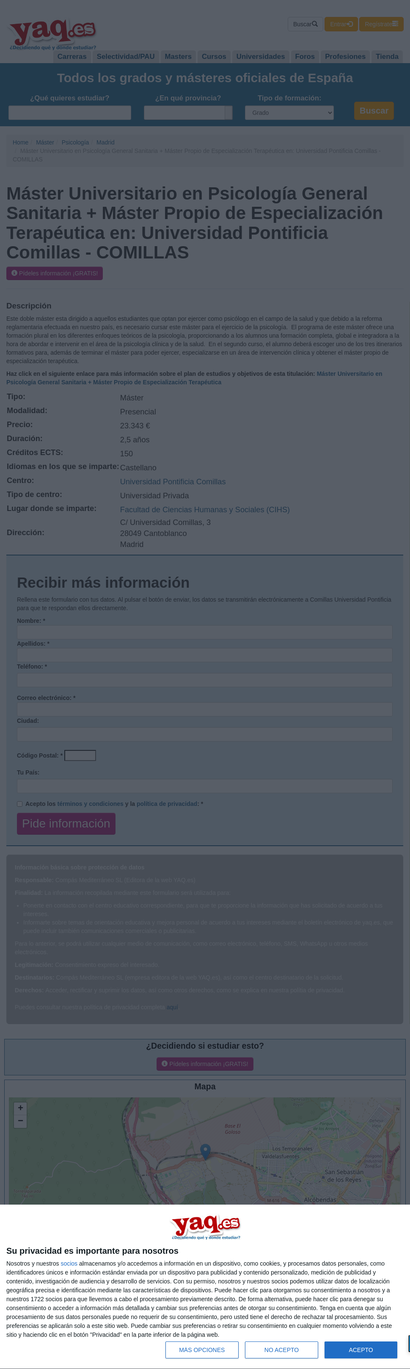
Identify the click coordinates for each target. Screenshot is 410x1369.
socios (69, 1263)
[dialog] (205, 1287)
